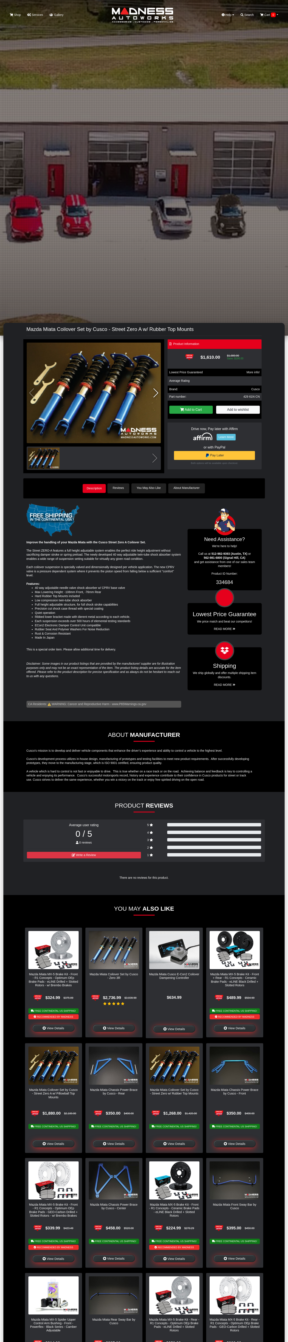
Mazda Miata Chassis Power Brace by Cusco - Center (114, 1205)
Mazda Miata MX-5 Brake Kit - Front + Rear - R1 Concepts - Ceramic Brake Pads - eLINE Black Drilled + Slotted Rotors (234, 979)
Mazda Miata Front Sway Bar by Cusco (234, 1205)
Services (35, 15)
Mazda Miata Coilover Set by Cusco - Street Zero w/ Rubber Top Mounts (174, 1090)
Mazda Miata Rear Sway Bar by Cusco (113, 1320)
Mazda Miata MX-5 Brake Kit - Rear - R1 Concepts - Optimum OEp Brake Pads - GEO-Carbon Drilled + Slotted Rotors (235, 1324)
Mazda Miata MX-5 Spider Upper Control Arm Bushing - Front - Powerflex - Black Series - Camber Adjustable (53, 1324)
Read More (224, 628)
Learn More (226, 437)
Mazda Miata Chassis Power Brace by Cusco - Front (234, 1090)
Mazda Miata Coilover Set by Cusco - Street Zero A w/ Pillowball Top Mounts (53, 1092)
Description (94, 488)
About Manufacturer (188, 488)
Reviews (120, 488)
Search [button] (247, 15)
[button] (156, 393)
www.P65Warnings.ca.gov (129, 703)
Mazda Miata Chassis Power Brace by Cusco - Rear (114, 1090)
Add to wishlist (238, 409)
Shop (15, 15)
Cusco (255, 389)
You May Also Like (150, 488)
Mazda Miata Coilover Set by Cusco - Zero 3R (114, 975)
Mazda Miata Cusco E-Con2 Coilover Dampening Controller (174, 975)
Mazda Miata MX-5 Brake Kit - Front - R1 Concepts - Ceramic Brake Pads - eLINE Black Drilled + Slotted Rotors (174, 1209)
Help (228, 15)
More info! (253, 372)
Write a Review (84, 854)
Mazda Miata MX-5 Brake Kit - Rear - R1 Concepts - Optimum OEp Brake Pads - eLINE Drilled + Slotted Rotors (174, 1324)
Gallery (56, 15)
